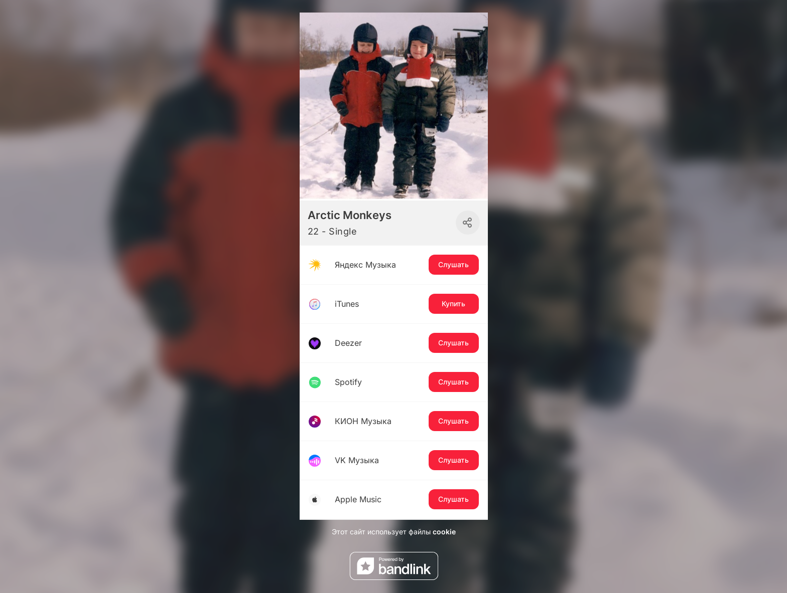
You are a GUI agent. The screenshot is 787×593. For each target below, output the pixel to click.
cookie (444, 531)
